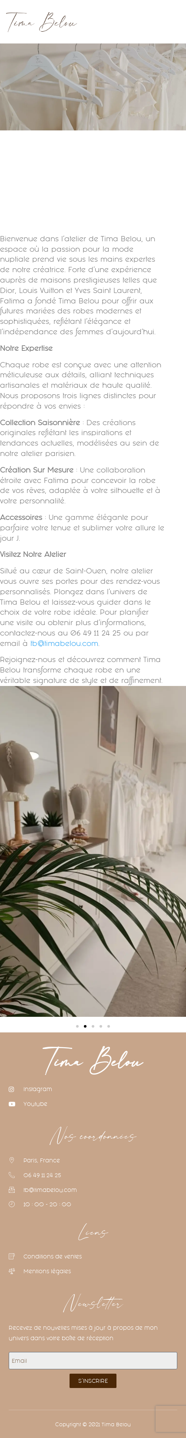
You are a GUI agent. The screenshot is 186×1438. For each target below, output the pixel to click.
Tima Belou (93, 1062)
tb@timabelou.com (64, 643)
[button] (93, 22)
